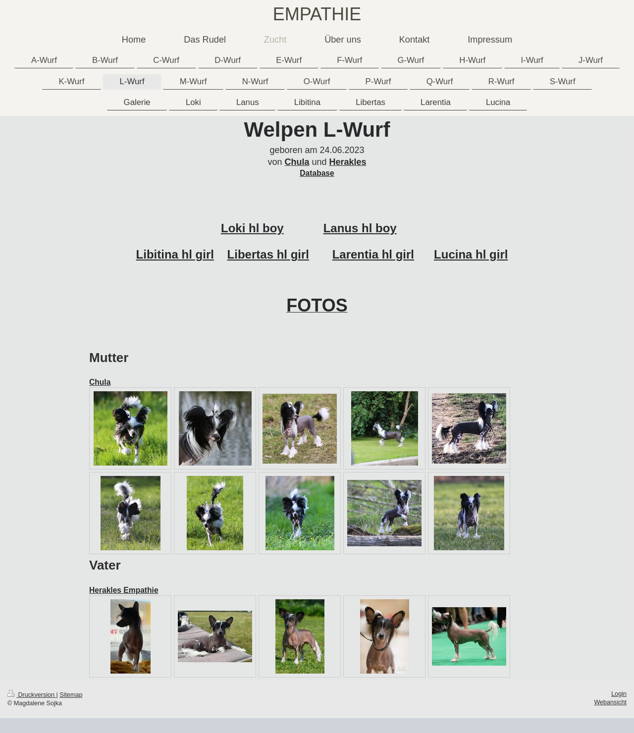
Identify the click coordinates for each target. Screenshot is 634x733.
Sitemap (70, 694)
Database (317, 173)
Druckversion (31, 694)
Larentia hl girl (373, 254)
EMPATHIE (317, 14)
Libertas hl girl (268, 254)
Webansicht (610, 702)
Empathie (139, 590)
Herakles (348, 162)
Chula (99, 382)
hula (300, 162)
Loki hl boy (252, 228)
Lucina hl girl (471, 254)
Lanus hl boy (360, 228)
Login (619, 693)
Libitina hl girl (175, 254)
